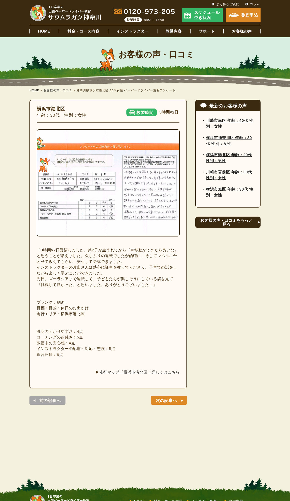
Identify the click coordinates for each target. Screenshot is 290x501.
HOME (44, 31)
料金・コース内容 (83, 31)
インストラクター (132, 31)
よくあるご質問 (227, 4)
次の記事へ (166, 400)
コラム (255, 4)
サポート (207, 31)
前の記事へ (50, 400)
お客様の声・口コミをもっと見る (226, 222)
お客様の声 (242, 31)
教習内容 (174, 31)
